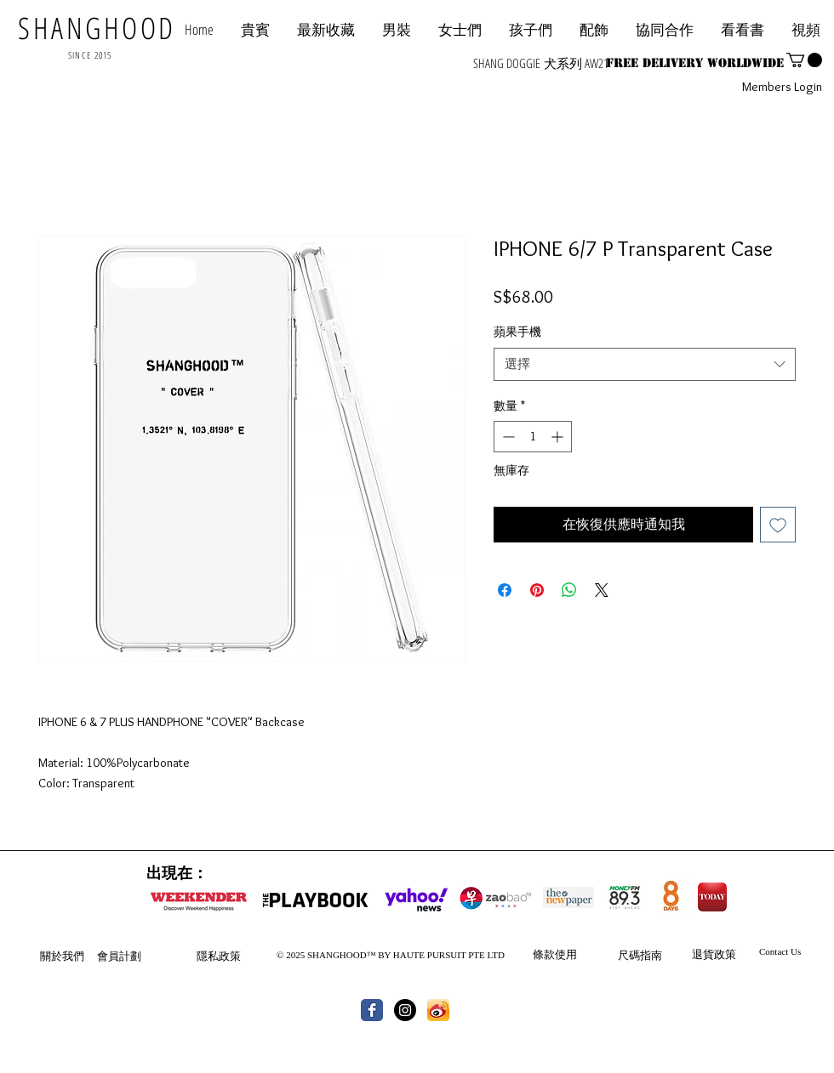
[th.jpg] (438, 1010)
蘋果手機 (517, 331)
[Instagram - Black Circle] (405, 1010)
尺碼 (629, 955)
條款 (544, 954)
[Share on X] (601, 590)
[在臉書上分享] (504, 590)
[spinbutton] (532, 436)
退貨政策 (714, 954)
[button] (664, 29)
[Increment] (558, 436)
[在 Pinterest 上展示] (537, 590)
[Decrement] (506, 436)
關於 (51, 955)
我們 (73, 955)
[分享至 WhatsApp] (569, 590)
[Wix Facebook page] (372, 1010)
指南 (651, 955)
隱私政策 (219, 955)
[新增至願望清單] (778, 524)
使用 (566, 954)
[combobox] (645, 364)
